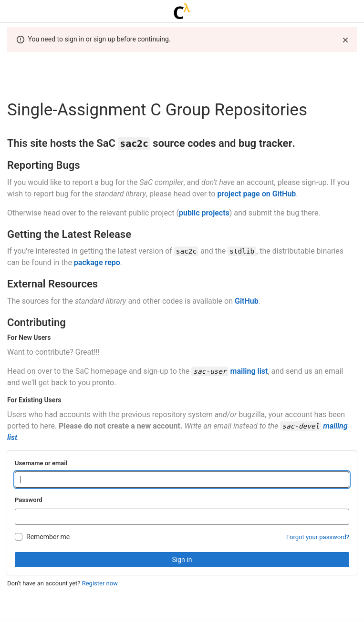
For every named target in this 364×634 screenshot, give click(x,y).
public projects (204, 212)
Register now (100, 583)
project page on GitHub (256, 193)
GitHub (247, 301)
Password (28, 499)
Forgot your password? (317, 537)
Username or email (41, 463)
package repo (97, 262)
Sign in (182, 559)
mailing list (249, 371)
